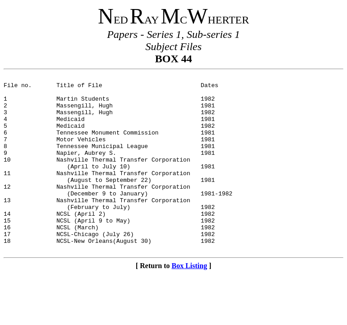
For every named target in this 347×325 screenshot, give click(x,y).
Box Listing (189, 301)
